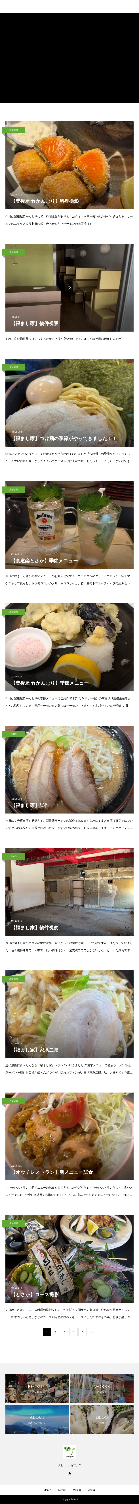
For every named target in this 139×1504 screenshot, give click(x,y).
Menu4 (91, 1490)
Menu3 (77, 1490)
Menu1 (47, 1490)
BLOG (13, 734)
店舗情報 (13, 130)
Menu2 (62, 1490)
